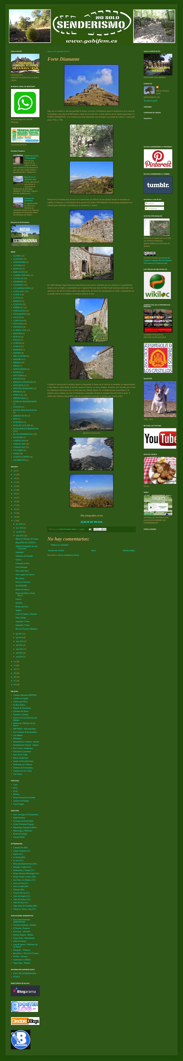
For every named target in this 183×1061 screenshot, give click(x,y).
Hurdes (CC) (18, 854)
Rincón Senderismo (20, 758)
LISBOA (16, 346)
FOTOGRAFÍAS (19, 314)
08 (15, 677)
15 (15, 513)
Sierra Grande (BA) (20, 886)
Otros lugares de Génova (25, 575)
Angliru (19, 610)
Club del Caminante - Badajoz (24, 925)
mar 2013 (20, 649)
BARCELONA (19, 272)
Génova (19, 560)
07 (15, 681)
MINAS (16, 366)
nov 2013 (20, 528)
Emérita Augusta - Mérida (23, 935)
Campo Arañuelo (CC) (22, 851)
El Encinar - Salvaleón (21, 932)
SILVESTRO (18, 437)
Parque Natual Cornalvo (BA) (24, 877)
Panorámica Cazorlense (22, 752)
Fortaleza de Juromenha (29, 199)
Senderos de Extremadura (23, 768)
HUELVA (17, 337)
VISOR (16, 454)
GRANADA (18, 327)
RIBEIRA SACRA (20, 416)
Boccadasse (20, 578)
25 (15, 475)
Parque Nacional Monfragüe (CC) (26, 873)
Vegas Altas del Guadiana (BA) (25, 906)
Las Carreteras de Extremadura (25, 732)
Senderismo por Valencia (22, 764)
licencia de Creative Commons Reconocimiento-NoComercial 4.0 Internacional (158, 260)
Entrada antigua (129, 550)
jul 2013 (19, 634)
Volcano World (19, 837)
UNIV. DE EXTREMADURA (24, 973)
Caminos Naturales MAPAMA (25, 695)
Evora (15, 791)
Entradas (149, 204)
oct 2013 (19, 532)
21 (15, 490)
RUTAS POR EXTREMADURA (25, 429)
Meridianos (17, 738)
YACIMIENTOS (19, 460)
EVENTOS (17, 304)
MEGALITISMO (20, 356)
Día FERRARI (21, 586)
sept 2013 (20, 536)
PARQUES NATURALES (23, 382)
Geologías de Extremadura (23, 821)
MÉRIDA (17, 363)
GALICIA (17, 317)
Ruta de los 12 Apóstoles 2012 (30, 178)
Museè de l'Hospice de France (27, 539)
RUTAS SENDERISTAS (22, 434)
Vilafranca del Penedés (24, 556)
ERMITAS (17, 301)
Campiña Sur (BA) (20, 848)
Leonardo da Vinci (23, 563)
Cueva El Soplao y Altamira (26, 614)
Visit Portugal (18, 804)
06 (15, 685)
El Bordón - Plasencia (21, 928)
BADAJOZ (17, 269)
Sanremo (19, 603)
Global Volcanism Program (23, 824)
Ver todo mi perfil (150, 101)
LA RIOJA (17, 343)
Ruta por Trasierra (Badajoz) (26, 629)
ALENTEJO (18, 259)
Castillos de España (20, 698)
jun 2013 (19, 638)
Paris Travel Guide (20, 755)
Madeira (16, 794)
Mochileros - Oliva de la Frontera (26, 953)
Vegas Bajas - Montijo (21, 963)
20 (15, 494)
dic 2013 (19, 524)
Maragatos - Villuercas (22, 950)
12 (15, 662)
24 (15, 478)
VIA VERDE (18, 450)
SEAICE (16, 977)
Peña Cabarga (21, 618)
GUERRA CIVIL (20, 330)
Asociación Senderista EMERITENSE (21, 921)
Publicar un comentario (60, 545)
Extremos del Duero (21, 711)
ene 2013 (19, 657)
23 (15, 482)
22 (15, 486)
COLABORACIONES (22, 288)
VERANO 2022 (19, 447)
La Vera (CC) (18, 861)
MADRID (17, 353)
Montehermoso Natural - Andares (26, 745)
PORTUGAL (18, 395)
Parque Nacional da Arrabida (24, 798)
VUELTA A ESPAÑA (21, 457)
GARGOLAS (18, 321)
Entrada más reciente (56, 550)
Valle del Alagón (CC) (21, 896)
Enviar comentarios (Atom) (68, 555)
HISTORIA (17, 333)
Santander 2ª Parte (23, 621)
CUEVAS (17, 298)
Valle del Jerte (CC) (20, 903)
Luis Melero (18, 735)
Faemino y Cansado (20, 715)
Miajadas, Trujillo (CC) (22, 867)
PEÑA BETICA (19, 385)
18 (15, 502)
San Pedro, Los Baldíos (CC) (24, 880)
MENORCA (18, 359)
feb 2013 (19, 653)
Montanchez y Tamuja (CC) (23, 870)
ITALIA (16, 340)
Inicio (93, 550)
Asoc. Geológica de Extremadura (25, 815)
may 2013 (20, 641)
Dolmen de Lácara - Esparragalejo (31, 157)
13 (15, 521)
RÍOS (15, 419)
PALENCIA (18, 379)
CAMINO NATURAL (21, 275)
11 (15, 665)
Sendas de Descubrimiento (23, 761)
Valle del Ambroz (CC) (22, 899)
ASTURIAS (18, 265)
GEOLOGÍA (18, 324)
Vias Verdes (17, 774)
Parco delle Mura (22, 571)
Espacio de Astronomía (22, 708)
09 (15, 673)
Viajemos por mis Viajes (22, 771)
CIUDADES (18, 285)
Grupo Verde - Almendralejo (24, 938)
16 (15, 509)
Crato (15, 785)
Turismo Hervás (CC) (21, 893)
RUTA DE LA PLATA (21, 425)
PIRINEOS (17, 392)
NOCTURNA (18, 376)
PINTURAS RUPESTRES (23, 388)
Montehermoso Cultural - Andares (26, 742)
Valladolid (19, 552)
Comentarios (151, 208)
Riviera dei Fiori (22, 607)
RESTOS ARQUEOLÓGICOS (25, 410)
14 (15, 517)
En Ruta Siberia (19, 705)
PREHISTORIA (19, 398)
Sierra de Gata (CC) (20, 883)
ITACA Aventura (19, 941)
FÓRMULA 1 (18, 308)
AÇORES (17, 256)
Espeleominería (19, 818)
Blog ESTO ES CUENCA (25, 543)
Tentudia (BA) (18, 890)
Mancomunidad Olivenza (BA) (25, 864)
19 (15, 498)
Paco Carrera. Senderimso (23, 748)
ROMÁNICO (18, 422)
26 (15, 471)
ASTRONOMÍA (19, 262)
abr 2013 (19, 645)
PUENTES (17, 407)
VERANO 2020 (19, 444)
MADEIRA (17, 350)
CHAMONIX (18, 282)
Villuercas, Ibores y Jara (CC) (24, 909)
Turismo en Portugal (21, 801)
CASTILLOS (18, 278)
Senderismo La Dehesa (22, 960)
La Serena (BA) (19, 857)
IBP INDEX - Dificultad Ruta (24, 729)
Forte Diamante (21, 567)
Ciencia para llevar (20, 702)
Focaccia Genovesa (23, 582)
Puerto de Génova (22, 590)
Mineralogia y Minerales (22, 831)
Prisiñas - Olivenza (20, 956)
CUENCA (17, 295)
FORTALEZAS (19, 311)
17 (15, 505)
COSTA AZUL (19, 291)
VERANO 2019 (19, 441)
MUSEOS (17, 372)
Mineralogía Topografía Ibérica (25, 827)
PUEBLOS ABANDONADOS (25, 402)
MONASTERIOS (20, 369)
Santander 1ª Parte (23, 625)
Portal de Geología (20, 834)
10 (15, 669)
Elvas (15, 788)
